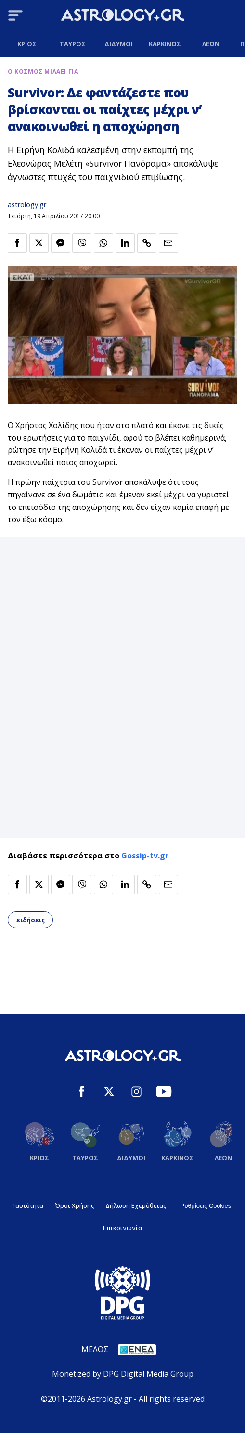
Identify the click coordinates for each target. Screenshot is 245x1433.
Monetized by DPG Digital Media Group (122, 1373)
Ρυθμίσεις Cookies (206, 1205)
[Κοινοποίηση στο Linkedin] (125, 243)
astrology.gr (27, 204)
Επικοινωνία (122, 1227)
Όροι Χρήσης (74, 1205)
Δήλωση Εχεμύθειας (135, 1205)
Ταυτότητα (27, 1205)
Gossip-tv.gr (144, 855)
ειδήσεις (30, 919)
